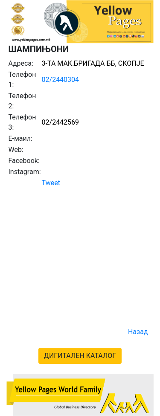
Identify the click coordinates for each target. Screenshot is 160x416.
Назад (138, 332)
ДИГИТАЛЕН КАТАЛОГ (80, 356)
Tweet (51, 183)
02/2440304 (60, 80)
